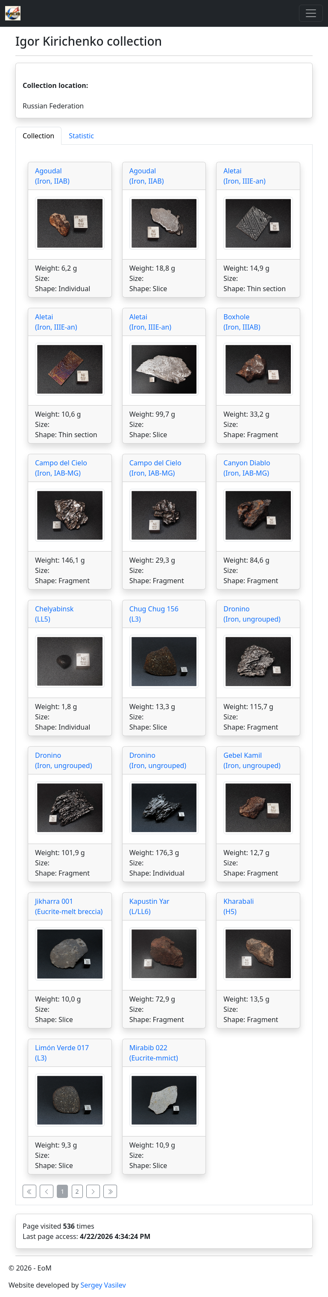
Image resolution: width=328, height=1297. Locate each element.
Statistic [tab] (81, 135)
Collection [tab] (38, 135)
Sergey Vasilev (103, 1285)
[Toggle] (311, 13)
